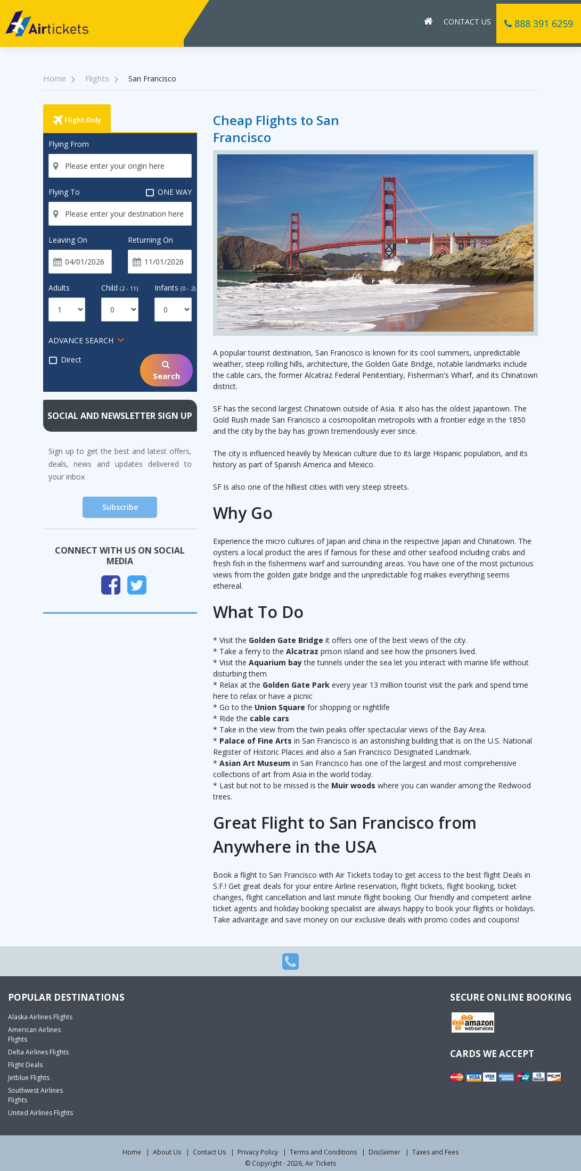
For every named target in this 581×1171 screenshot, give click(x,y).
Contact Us (467, 22)
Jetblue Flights (29, 1077)
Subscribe (120, 507)
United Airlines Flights (40, 1112)
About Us (167, 1152)
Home (131, 1152)
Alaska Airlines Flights (40, 1016)
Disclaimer (384, 1152)
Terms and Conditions (323, 1152)
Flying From (68, 144)
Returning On (150, 240)
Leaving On (67, 240)
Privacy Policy (258, 1152)
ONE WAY (168, 192)
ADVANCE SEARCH (80, 340)
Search (166, 370)
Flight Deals (25, 1064)
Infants (174, 288)
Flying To (64, 192)
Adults (59, 288)
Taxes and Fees (435, 1152)
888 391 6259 (538, 23)
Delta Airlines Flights (38, 1052)
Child (119, 288)
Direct (64, 359)
